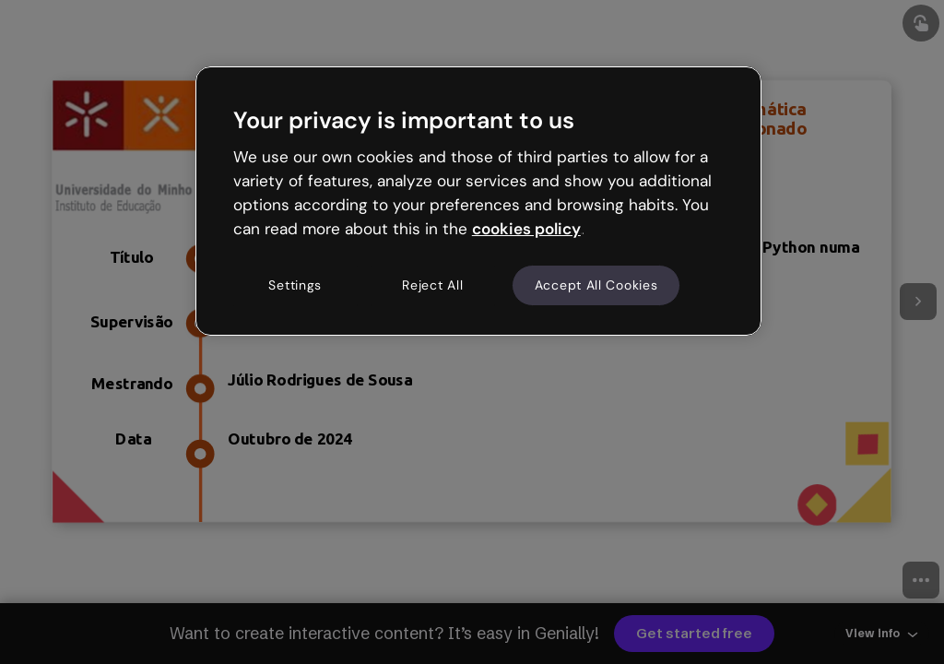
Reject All (432, 285)
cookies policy (526, 229)
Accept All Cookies (596, 285)
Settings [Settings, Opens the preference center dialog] (295, 285)
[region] (478, 201)
